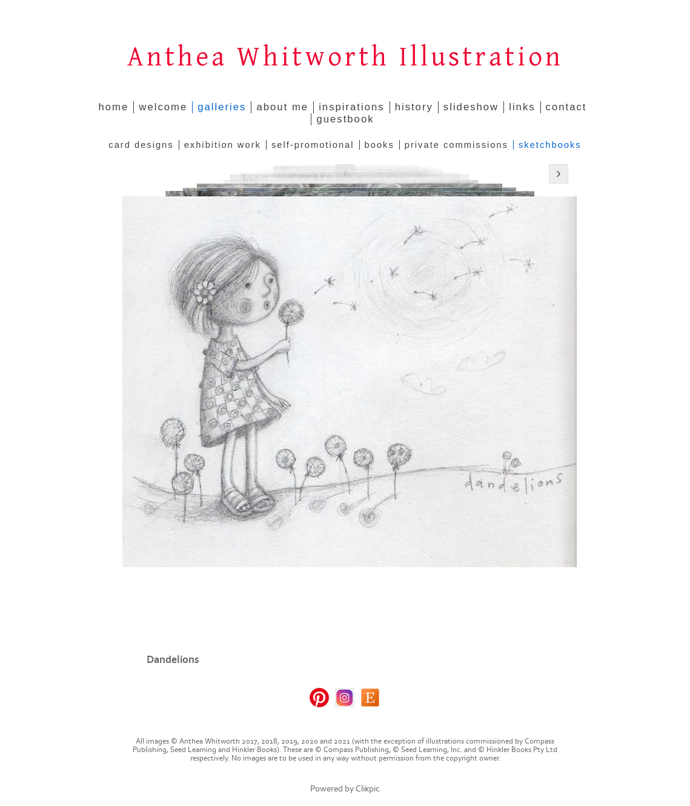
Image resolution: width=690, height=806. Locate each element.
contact (566, 107)
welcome (163, 107)
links (522, 107)
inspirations (352, 107)
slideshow (471, 107)
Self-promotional (312, 145)
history (414, 107)
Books (379, 145)
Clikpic (368, 789)
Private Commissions (456, 145)
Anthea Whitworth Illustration (345, 57)
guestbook (345, 119)
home (114, 107)
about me (282, 107)
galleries (221, 107)
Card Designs (140, 145)
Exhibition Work (222, 145)
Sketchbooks (550, 145)
